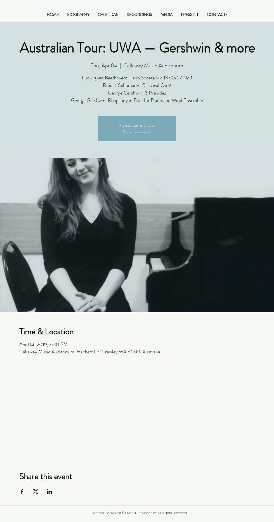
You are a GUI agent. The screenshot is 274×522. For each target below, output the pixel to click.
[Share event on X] (35, 491)
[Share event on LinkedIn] (49, 491)
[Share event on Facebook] (22, 491)
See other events (137, 132)
